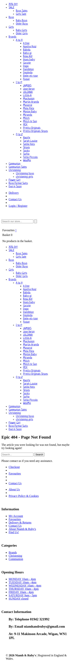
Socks (26, 150)
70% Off (13, 4)
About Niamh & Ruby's (22, 529)
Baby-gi (27, 53)
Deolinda (27, 72)
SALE (11, 7)
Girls (11, 27)
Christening (15, 170)
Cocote (27, 63)
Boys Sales (21, 10)
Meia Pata (28, 108)
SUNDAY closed (18, 598)
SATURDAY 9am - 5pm (23, 595)
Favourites (9, 230)
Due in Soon (15, 186)
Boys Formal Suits (18, 183)
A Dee (26, 43)
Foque (26, 79)
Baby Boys (21, 20)
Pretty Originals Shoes (35, 131)
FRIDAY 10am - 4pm (21, 592)
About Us (14, 489)
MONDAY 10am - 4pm (22, 579)
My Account (16, 516)
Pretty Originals (31, 128)
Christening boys (25, 173)
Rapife (26, 137)
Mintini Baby (30, 111)
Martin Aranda (31, 102)
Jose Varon (29, 89)
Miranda (27, 115)
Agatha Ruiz (29, 46)
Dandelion (28, 69)
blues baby (29, 59)
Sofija (26, 154)
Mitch (26, 118)
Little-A (27, 95)
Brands (12, 37)
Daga (25, 66)
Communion (14, 163)
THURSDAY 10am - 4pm (24, 588)
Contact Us (15, 199)
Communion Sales (18, 167)
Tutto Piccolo (30, 157)
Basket (36, 238)
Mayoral (27, 105)
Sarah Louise (30, 141)
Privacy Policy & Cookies (24, 495)
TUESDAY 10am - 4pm (22, 582)
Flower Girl (14, 180)
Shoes (26, 147)
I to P (19, 82)
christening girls (24, 176)
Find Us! (14, 532)
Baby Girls (21, 30)
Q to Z (19, 134)
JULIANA (28, 92)
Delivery (14, 192)
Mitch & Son (30, 121)
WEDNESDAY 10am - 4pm (25, 585)
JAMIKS (27, 85)
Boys (11, 17)
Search (39, 454)
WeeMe (27, 160)
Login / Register (18, 205)
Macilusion (28, 98)
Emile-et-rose (30, 76)
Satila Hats (29, 144)
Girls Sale (21, 14)
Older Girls (22, 33)
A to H (19, 40)
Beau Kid (27, 56)
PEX (25, 124)
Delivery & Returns (20, 522)
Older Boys (22, 23)
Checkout (14, 467)
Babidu (26, 50)
